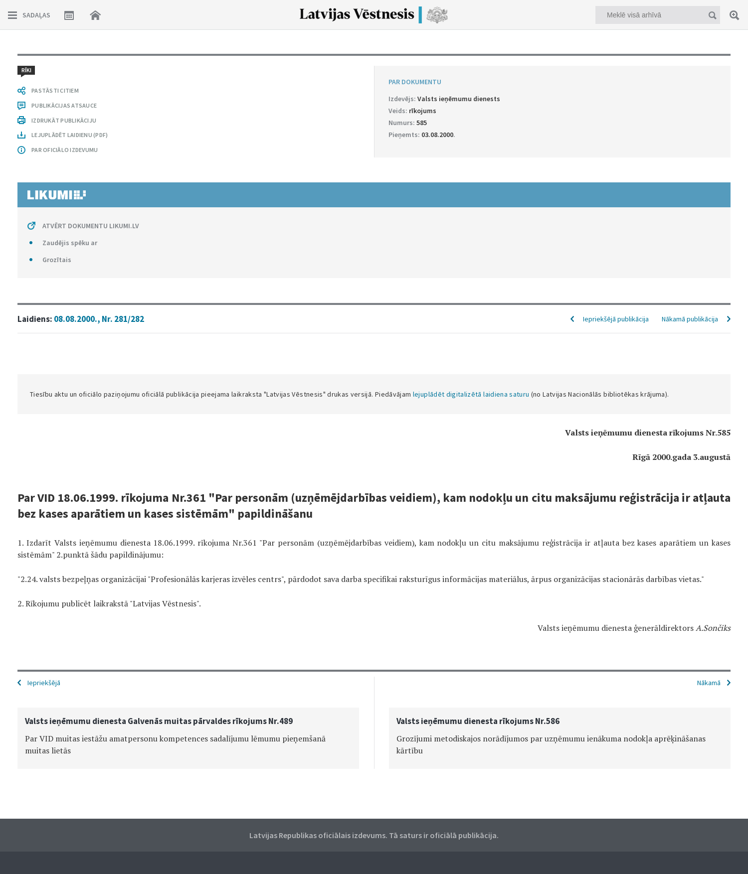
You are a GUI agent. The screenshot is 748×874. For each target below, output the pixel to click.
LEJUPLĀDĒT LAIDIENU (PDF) (69, 135)
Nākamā (709, 682)
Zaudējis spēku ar (69, 242)
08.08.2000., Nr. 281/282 (99, 318)
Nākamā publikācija (690, 318)
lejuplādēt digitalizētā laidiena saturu (471, 394)
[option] (188, 738)
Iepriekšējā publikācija (616, 318)
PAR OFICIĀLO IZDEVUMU (64, 149)
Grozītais (56, 259)
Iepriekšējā (43, 682)
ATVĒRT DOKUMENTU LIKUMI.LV (90, 225)
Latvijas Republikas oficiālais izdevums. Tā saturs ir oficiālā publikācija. (374, 835)
